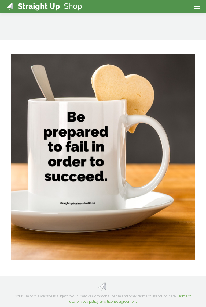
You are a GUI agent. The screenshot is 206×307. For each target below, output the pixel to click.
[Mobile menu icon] (197, 6)
